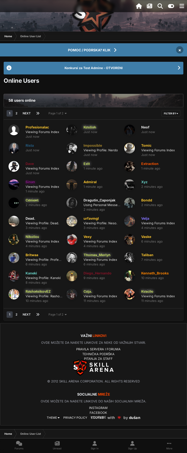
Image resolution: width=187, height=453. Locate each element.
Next (27, 113)
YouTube (98, 417)
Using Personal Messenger (104, 205)
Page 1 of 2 (57, 113)
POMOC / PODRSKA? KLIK (89, 50)
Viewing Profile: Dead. (42, 223)
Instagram (98, 408)
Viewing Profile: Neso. (100, 223)
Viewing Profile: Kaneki (43, 278)
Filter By (171, 113)
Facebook (98, 413)
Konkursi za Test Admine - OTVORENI (94, 68)
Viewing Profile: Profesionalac (48, 260)
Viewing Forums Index (42, 132)
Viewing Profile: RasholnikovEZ (49, 296)
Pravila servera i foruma (98, 349)
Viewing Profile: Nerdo (101, 150)
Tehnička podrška (98, 354)
